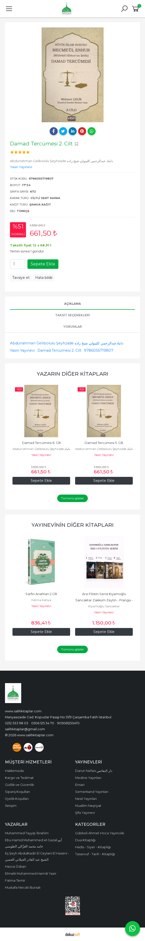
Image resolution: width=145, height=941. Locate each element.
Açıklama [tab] (72, 304)
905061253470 (68, 723)
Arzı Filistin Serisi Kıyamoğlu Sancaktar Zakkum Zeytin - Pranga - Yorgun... (104, 600)
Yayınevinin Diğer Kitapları (72, 525)
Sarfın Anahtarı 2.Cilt (41, 594)
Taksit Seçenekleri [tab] (72, 315)
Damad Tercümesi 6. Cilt (41, 443)
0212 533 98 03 (16, 723)
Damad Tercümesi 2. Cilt (59, 350)
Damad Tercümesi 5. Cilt (104, 443)
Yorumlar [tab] (72, 326)
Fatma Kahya (41, 600)
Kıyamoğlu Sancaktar (104, 606)
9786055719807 (98, 350)
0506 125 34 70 (42, 723)
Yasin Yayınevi (22, 350)
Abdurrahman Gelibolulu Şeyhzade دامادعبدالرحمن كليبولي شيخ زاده (66, 343)
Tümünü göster (72, 498)
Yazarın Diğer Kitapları (72, 374)
